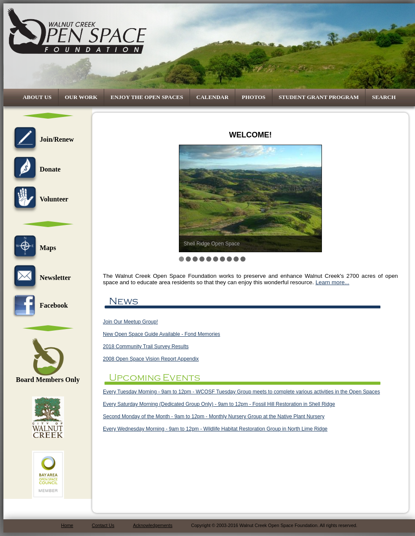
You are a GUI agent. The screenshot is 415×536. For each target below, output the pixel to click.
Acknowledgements (152, 525)
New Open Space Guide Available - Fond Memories (161, 334)
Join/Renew (42, 139)
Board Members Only (47, 376)
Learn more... (332, 282)
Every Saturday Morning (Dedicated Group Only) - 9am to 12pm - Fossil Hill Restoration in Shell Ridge (219, 404)
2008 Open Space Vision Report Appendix (151, 359)
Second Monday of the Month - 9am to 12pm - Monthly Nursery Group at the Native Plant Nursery (213, 416)
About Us (37, 97)
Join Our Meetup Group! (130, 322)
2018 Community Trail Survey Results (146, 347)
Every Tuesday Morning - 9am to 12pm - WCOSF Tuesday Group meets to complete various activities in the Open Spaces (241, 392)
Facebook (39, 305)
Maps (33, 247)
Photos (253, 97)
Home (67, 525)
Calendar (212, 97)
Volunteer (39, 199)
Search (384, 97)
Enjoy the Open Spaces (147, 97)
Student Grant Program (319, 97)
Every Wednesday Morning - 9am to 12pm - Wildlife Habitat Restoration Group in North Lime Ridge (215, 429)
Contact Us (103, 525)
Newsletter (40, 277)
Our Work (81, 97)
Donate (35, 169)
